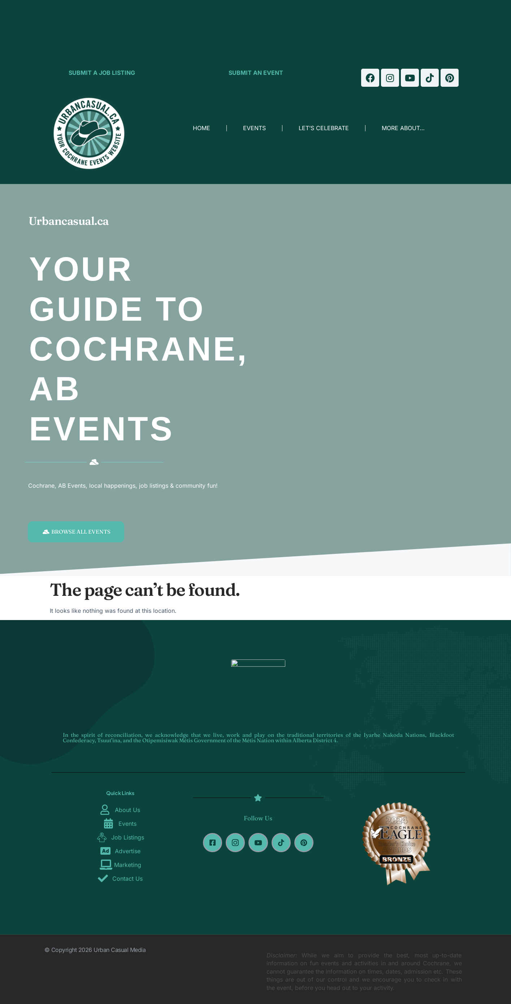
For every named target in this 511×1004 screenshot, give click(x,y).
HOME (201, 128)
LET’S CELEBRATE (324, 128)
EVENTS (254, 128)
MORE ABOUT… (403, 128)
